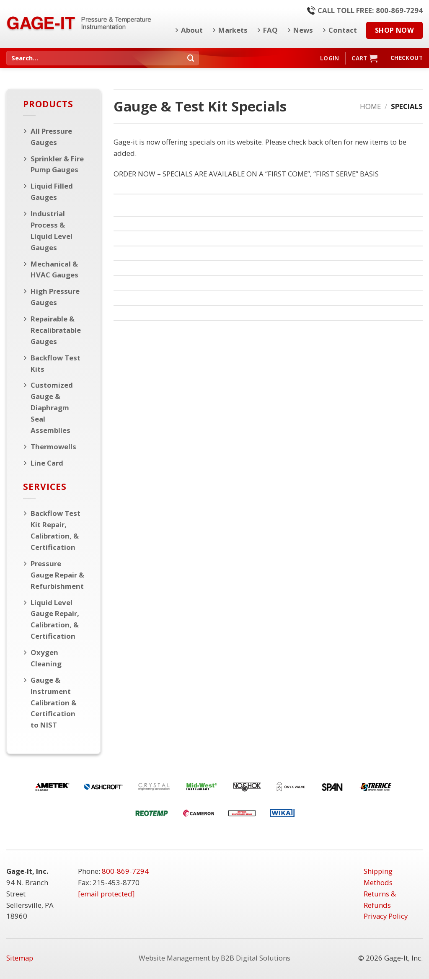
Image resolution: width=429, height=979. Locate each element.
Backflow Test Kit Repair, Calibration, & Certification (55, 530)
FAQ (267, 30)
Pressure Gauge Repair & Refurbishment (57, 575)
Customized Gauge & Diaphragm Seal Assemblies (52, 407)
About (189, 30)
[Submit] (191, 58)
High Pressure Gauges (55, 296)
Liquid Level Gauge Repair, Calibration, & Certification (55, 619)
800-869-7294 (125, 871)
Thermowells (53, 446)
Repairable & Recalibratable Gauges (56, 330)
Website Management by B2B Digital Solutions (214, 958)
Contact (339, 30)
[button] (329, 58)
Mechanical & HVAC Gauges (54, 269)
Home (370, 106)
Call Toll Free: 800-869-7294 (365, 10)
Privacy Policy (386, 916)
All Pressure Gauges (51, 136)
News (300, 30)
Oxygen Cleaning (46, 657)
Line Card (47, 463)
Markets (230, 30)
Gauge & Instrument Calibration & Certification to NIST (54, 702)
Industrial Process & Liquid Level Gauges (51, 230)
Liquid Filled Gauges (52, 191)
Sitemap (19, 958)
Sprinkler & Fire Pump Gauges (57, 164)
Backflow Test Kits (55, 363)
